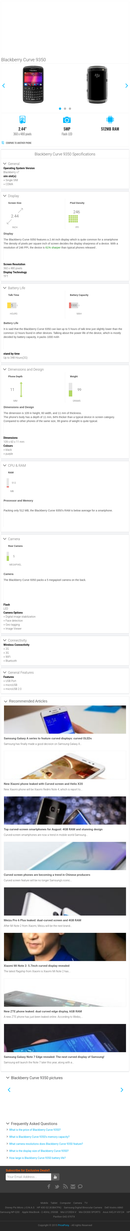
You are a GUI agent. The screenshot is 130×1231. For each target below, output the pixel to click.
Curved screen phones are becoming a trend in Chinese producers (47, 875)
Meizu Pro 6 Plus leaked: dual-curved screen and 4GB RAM (42, 920)
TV (85, 1203)
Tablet (54, 1203)
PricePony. (64, 1225)
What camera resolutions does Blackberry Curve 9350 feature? (46, 1143)
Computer (65, 1203)
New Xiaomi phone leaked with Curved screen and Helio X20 (43, 784)
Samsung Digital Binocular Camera (83, 1207)
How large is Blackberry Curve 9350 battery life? (37, 1157)
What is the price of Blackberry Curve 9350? (35, 1129)
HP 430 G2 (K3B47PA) (49, 1207)
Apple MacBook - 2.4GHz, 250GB (40, 1212)
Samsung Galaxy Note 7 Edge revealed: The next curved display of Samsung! (54, 1057)
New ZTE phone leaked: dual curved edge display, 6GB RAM (43, 1011)
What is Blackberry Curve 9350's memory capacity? (39, 1136)
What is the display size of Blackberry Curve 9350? (39, 1150)
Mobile (45, 1203)
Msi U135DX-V (68, 1212)
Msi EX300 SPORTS (89, 1212)
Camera (78, 1203)
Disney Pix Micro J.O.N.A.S (20, 1207)
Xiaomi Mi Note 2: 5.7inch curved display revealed (36, 965)
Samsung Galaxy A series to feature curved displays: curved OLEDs (48, 738)
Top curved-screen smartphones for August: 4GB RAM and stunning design (53, 829)
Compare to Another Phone (16, 142)
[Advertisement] (65, 28)
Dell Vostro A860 (114, 1207)
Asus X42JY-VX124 (113, 1212)
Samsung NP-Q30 (9, 1212)
